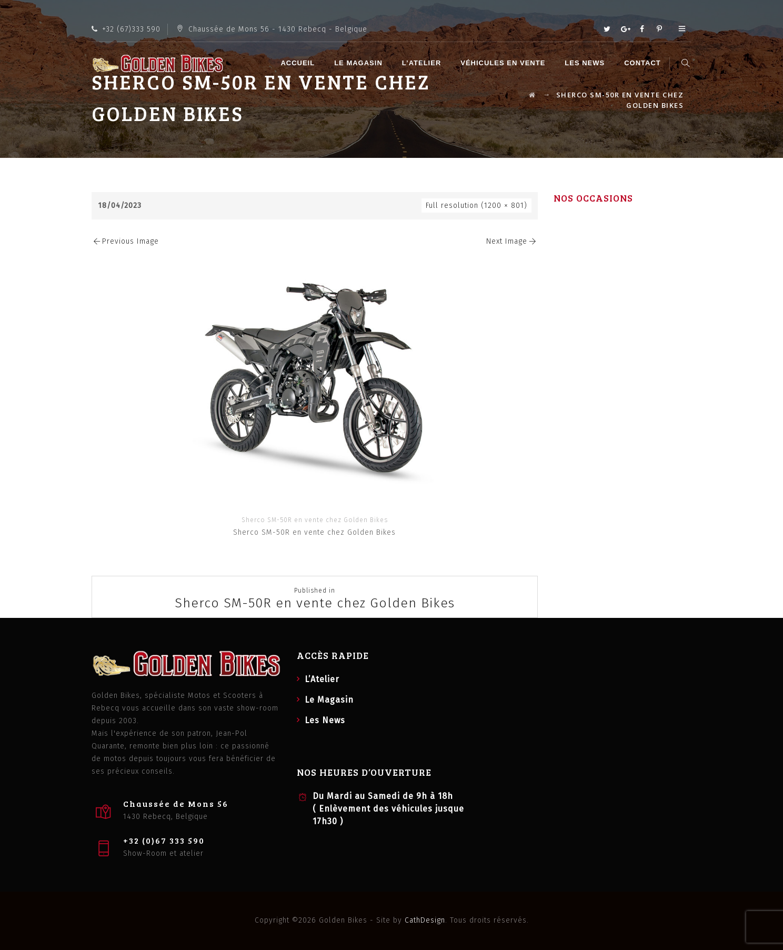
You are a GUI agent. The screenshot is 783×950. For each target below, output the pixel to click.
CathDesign (425, 920)
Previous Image (125, 241)
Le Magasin (360, 63)
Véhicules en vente (504, 63)
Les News (586, 63)
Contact (644, 63)
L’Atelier (423, 63)
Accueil (299, 63)
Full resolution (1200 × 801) (476, 205)
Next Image (512, 241)
